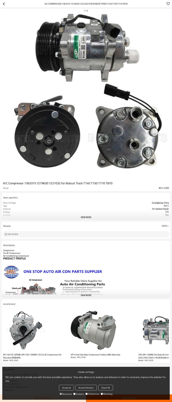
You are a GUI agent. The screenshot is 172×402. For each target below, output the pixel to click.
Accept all (66, 387)
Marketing (106, 393)
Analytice (78, 393)
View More (86, 217)
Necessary (66, 393)
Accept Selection (86, 387)
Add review (13, 234)
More (164, 225)
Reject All (105, 387)
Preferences (92, 393)
